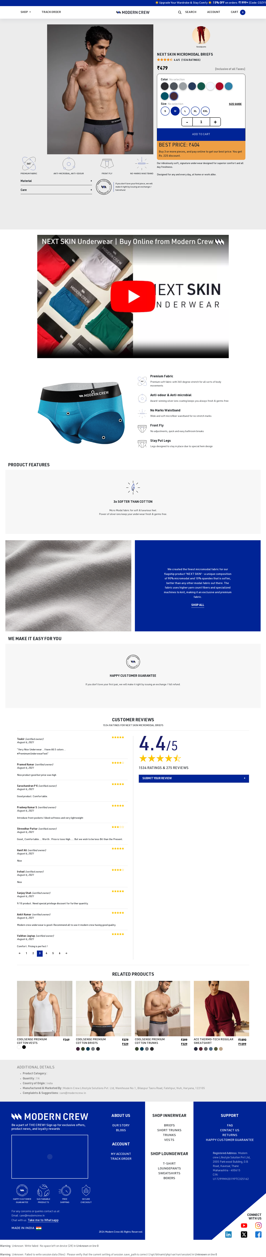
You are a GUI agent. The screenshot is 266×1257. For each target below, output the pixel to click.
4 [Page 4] (46, 953)
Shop (24, 12)
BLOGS (121, 1130)
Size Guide (235, 104)
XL (195, 111)
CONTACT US (229, 1130)
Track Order (51, 12)
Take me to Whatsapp (43, 1220)
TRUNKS (169, 1135)
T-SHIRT (169, 1163)
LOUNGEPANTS (169, 1168)
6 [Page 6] (59, 953)
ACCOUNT (213, 12)
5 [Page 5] (53, 953)
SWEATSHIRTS (169, 1173)
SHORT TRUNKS (169, 1130)
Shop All (197, 605)
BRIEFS (169, 1125)
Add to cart (201, 134)
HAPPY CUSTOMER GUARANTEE (230, 1140)
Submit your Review (157, 778)
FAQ (230, 1125)
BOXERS (169, 1178)
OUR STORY (121, 1125)
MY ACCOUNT (121, 1154)
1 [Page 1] (26, 953)
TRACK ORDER (120, 1159)
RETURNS (229, 1135)
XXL (205, 111)
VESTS (169, 1140)
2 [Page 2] (33, 953)
